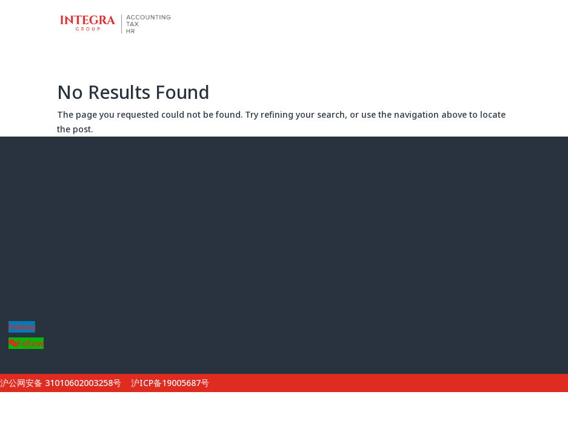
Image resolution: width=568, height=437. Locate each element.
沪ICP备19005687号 (170, 382)
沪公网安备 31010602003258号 (60, 382)
